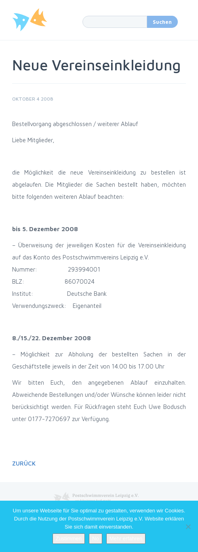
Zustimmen (69, 538)
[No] (188, 527)
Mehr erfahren (126, 538)
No (95, 538)
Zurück (24, 463)
